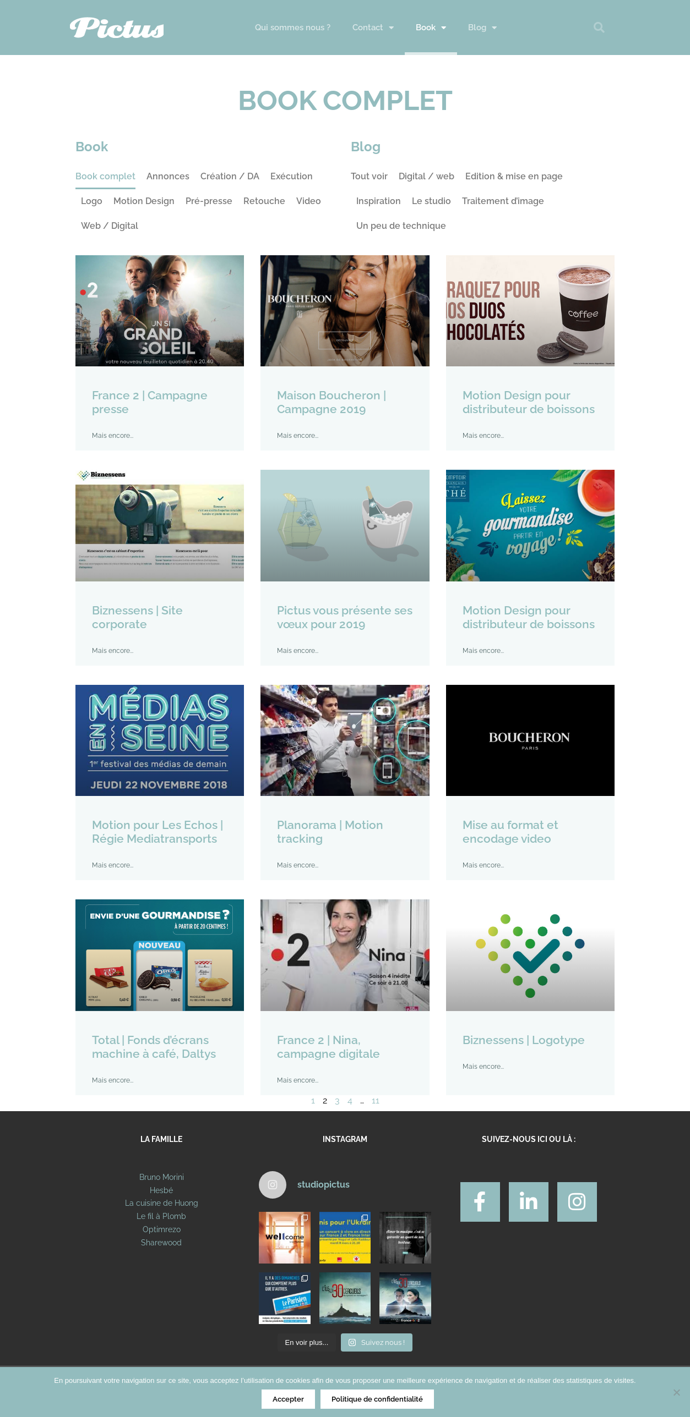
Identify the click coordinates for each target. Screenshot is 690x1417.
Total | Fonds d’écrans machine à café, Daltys (154, 1047)
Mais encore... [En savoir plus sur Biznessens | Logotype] (483, 1066)
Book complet (105, 176)
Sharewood (161, 1242)
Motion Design (144, 201)
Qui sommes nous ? (292, 27)
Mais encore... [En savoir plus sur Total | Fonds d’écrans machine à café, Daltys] (112, 1080)
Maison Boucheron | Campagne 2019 (331, 402)
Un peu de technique (401, 226)
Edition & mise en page (514, 176)
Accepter (288, 1399)
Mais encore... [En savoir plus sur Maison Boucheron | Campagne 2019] (297, 436)
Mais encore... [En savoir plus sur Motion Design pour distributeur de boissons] (483, 436)
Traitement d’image (503, 201)
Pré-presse (209, 201)
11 (375, 1100)
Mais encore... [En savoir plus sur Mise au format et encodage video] (483, 865)
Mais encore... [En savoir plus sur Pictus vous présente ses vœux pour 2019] (297, 651)
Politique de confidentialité (377, 1399)
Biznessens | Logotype (524, 1040)
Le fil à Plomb (161, 1216)
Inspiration (378, 201)
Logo (91, 201)
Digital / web (426, 176)
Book (431, 27)
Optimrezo (162, 1229)
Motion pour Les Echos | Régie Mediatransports (157, 831)
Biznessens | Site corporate (137, 617)
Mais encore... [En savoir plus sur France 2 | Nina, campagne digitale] (297, 1080)
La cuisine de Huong (161, 1203)
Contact (373, 27)
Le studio (431, 201)
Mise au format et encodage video (510, 831)
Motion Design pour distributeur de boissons (529, 402)
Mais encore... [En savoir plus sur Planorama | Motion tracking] (297, 865)
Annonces (167, 176)
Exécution (291, 176)
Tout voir (369, 176)
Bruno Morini (161, 1177)
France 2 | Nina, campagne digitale (328, 1047)
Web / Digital (109, 226)
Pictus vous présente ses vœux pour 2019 (344, 617)
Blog (482, 27)
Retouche (264, 201)
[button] (599, 28)
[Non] (676, 1392)
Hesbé (161, 1190)
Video (308, 201)
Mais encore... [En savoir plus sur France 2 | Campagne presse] (112, 436)
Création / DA (229, 176)
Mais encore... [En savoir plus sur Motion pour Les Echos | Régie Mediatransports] (112, 865)
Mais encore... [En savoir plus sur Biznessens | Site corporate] (112, 651)
